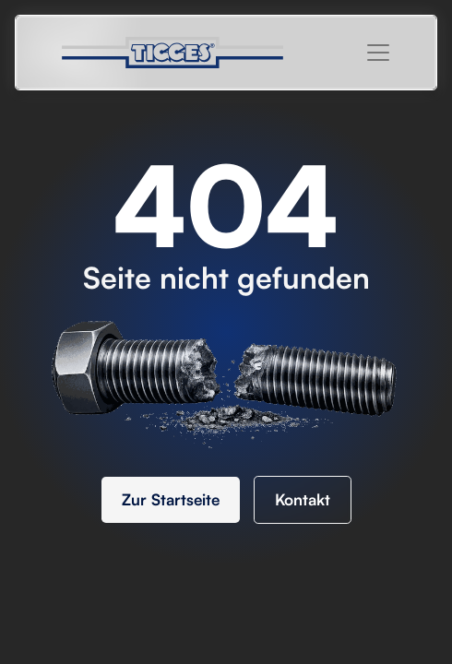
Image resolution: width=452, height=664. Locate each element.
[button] (378, 52)
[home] (183, 52)
